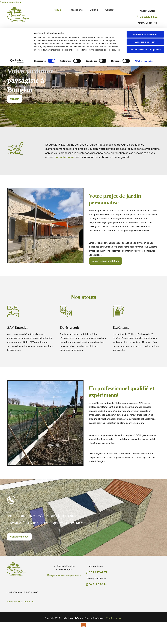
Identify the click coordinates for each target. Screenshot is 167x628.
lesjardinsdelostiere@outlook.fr (64, 575)
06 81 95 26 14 (97, 584)
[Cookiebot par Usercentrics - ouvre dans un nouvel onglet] (16, 33)
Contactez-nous (64, 157)
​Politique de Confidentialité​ (20, 601)
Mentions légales (114, 618)
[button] (14, 99)
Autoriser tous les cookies (145, 6)
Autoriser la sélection (145, 14)
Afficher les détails (144, 33)
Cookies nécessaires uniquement (145, 22)
